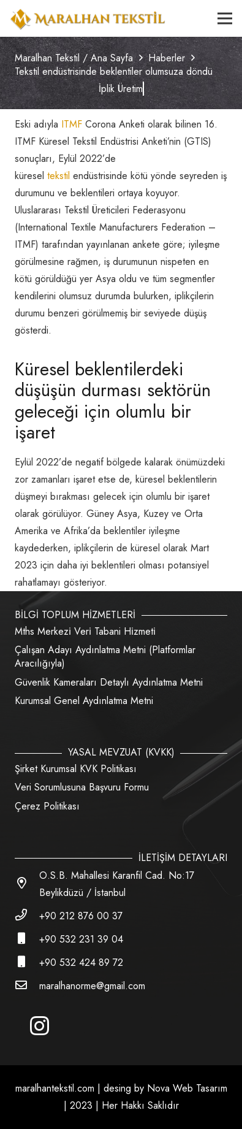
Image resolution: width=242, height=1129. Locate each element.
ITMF (73, 124)
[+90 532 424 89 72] (27, 962)
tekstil (58, 176)
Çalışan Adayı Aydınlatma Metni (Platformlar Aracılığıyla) (105, 656)
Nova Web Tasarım (187, 1088)
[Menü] (225, 18)
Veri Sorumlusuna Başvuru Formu (82, 787)
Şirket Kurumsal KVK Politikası (76, 769)
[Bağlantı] (87, 18)
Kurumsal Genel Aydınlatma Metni (84, 701)
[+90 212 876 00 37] (27, 916)
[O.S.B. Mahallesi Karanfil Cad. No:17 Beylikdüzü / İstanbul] (27, 884)
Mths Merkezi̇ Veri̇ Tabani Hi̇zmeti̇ (85, 631)
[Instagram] (39, 1026)
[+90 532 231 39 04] (27, 939)
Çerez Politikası (47, 806)
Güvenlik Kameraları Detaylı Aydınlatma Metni (109, 682)
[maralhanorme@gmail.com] (27, 986)
